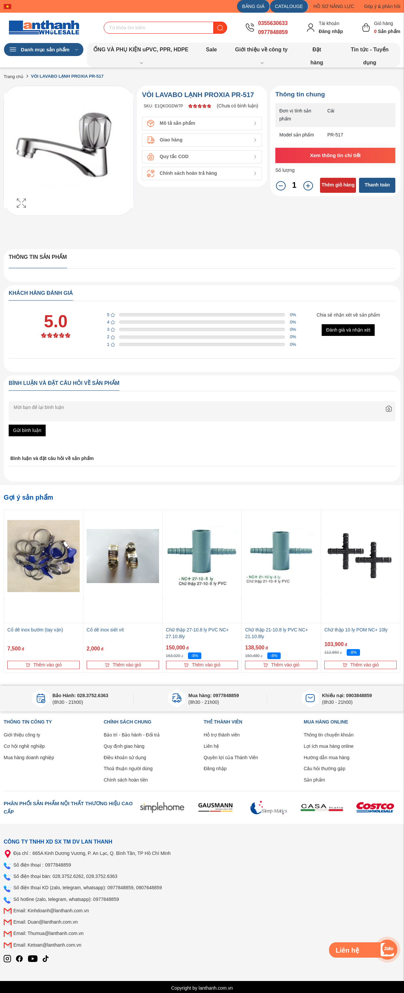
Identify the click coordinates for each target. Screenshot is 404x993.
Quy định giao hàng (124, 746)
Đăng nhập (215, 768)
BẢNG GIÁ (253, 6)
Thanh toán (377, 184)
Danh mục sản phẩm (43, 50)
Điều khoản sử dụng (125, 757)
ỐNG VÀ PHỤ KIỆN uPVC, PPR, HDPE (141, 51)
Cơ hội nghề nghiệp (24, 746)
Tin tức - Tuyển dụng (370, 51)
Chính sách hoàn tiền (126, 780)
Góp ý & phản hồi (382, 6)
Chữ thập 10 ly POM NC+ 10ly (355, 629)
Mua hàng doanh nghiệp (29, 757)
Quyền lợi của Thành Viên (231, 757)
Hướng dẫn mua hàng (326, 757)
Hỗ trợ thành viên (222, 734)
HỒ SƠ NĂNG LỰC (333, 6)
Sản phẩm (314, 780)
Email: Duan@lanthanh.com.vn (45, 922)
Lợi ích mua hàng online (329, 746)
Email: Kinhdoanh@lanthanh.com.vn (51, 910)
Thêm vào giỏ (43, 664)
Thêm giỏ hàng (338, 184)
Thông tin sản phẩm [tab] (38, 257)
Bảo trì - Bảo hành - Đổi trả (132, 734)
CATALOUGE (289, 6)
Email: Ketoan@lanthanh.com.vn (47, 945)
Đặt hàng (316, 51)
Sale (211, 49)
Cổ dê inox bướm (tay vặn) (35, 629)
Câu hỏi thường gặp (324, 768)
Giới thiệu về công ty (261, 51)
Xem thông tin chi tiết (335, 155)
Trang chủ (13, 76)
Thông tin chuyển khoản (329, 734)
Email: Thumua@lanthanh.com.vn (48, 933)
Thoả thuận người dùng (128, 768)
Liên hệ (211, 746)
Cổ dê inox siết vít (105, 629)
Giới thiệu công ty (22, 734)
